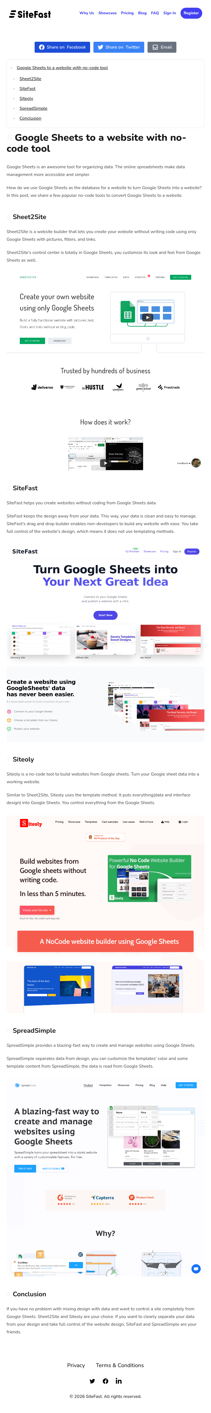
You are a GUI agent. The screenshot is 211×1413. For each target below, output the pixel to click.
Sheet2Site (30, 79)
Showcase (107, 13)
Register (191, 13)
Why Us (86, 13)
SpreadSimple (34, 108)
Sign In (169, 13)
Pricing (127, 13)
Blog (142, 13)
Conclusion (30, 118)
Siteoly (26, 99)
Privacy (76, 1365)
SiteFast (27, 89)
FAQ (155, 13)
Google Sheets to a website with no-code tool (62, 68)
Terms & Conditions (120, 1365)
